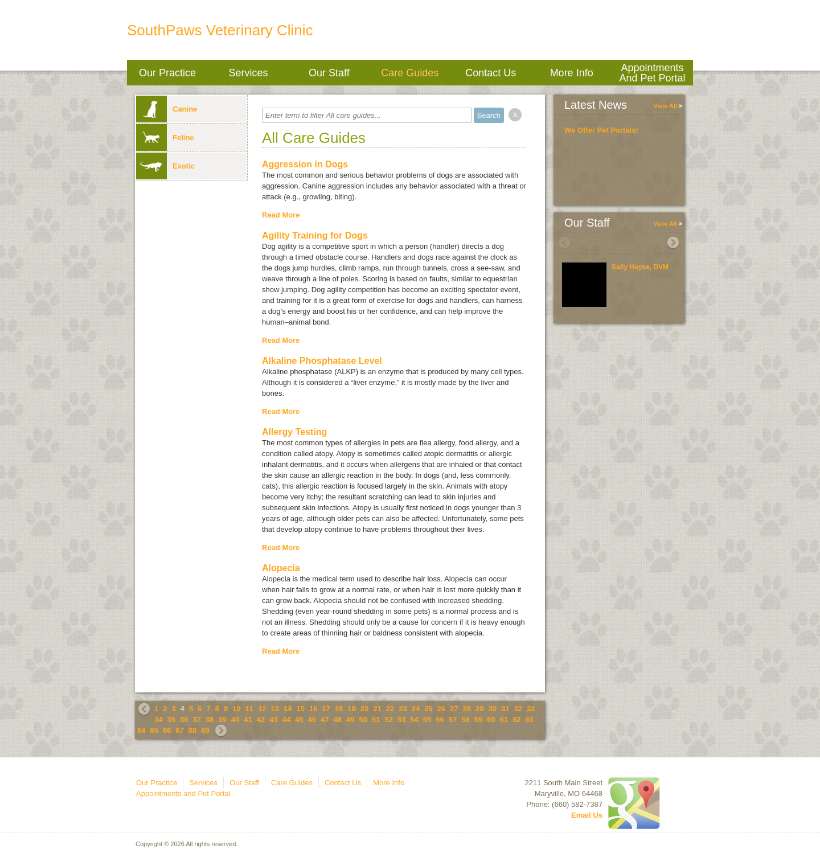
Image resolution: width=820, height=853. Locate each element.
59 (478, 719)
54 (414, 719)
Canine (166, 109)
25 (428, 708)
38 (210, 719)
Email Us (586, 815)
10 (236, 708)
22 (390, 708)
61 (504, 719)
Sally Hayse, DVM (640, 267)
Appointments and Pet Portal (653, 73)
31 (505, 708)
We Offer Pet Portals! (601, 130)
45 (299, 719)
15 (300, 708)
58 (465, 719)
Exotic (165, 166)
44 (286, 719)
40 (235, 719)
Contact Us (490, 73)
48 (338, 719)
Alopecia (281, 568)
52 (388, 719)
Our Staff (329, 73)
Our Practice (167, 73)
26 (441, 708)
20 (364, 708)
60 (491, 719)
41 (248, 719)
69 (205, 730)
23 (403, 708)
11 (249, 708)
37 (196, 719)
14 (288, 708)
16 (313, 708)
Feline (165, 137)
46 (312, 719)
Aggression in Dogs (305, 164)
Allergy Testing (294, 432)
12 (262, 708)
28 (467, 708)
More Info (571, 73)
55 (427, 719)
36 (184, 719)
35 (171, 719)
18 (339, 708)
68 (192, 730)
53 (401, 719)
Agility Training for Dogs (315, 235)
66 (167, 730)
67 (179, 730)
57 (453, 719)
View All (665, 105)
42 (261, 719)
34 (158, 719)
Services (248, 73)
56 (440, 719)
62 (516, 719)
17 (326, 708)
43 (273, 719)
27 (454, 708)
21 (377, 708)
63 (530, 719)
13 (275, 708)
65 (154, 730)
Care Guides (409, 73)
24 (416, 708)
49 (350, 719)
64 (141, 730)
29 (479, 708)
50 (363, 719)
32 (518, 708)
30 (492, 708)
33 (531, 708)
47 (325, 719)
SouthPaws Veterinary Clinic (220, 30)
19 (351, 708)
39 (222, 719)
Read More (281, 215)
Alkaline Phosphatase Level (322, 361)
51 (376, 719)
